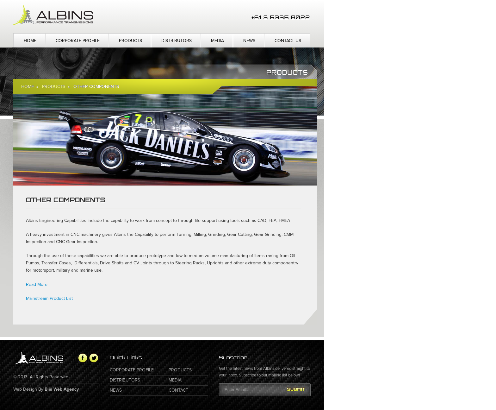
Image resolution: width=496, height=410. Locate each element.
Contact (178, 390)
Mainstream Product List (49, 298)
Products (130, 40)
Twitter (94, 358)
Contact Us (288, 40)
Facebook (83, 358)
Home (30, 40)
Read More (36, 284)
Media (217, 40)
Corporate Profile (78, 40)
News (249, 40)
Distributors (176, 40)
